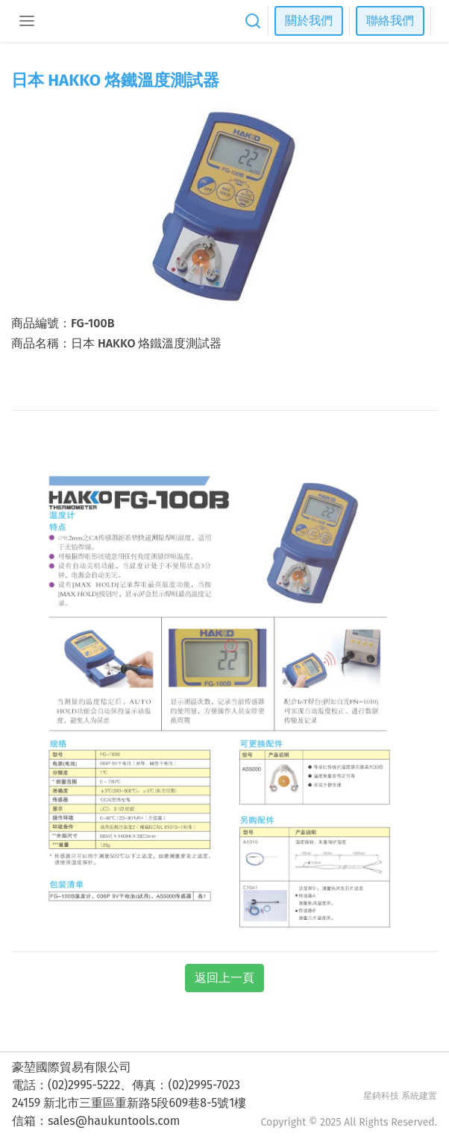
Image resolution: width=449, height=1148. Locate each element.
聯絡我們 (390, 20)
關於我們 (309, 20)
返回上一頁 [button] (224, 978)
